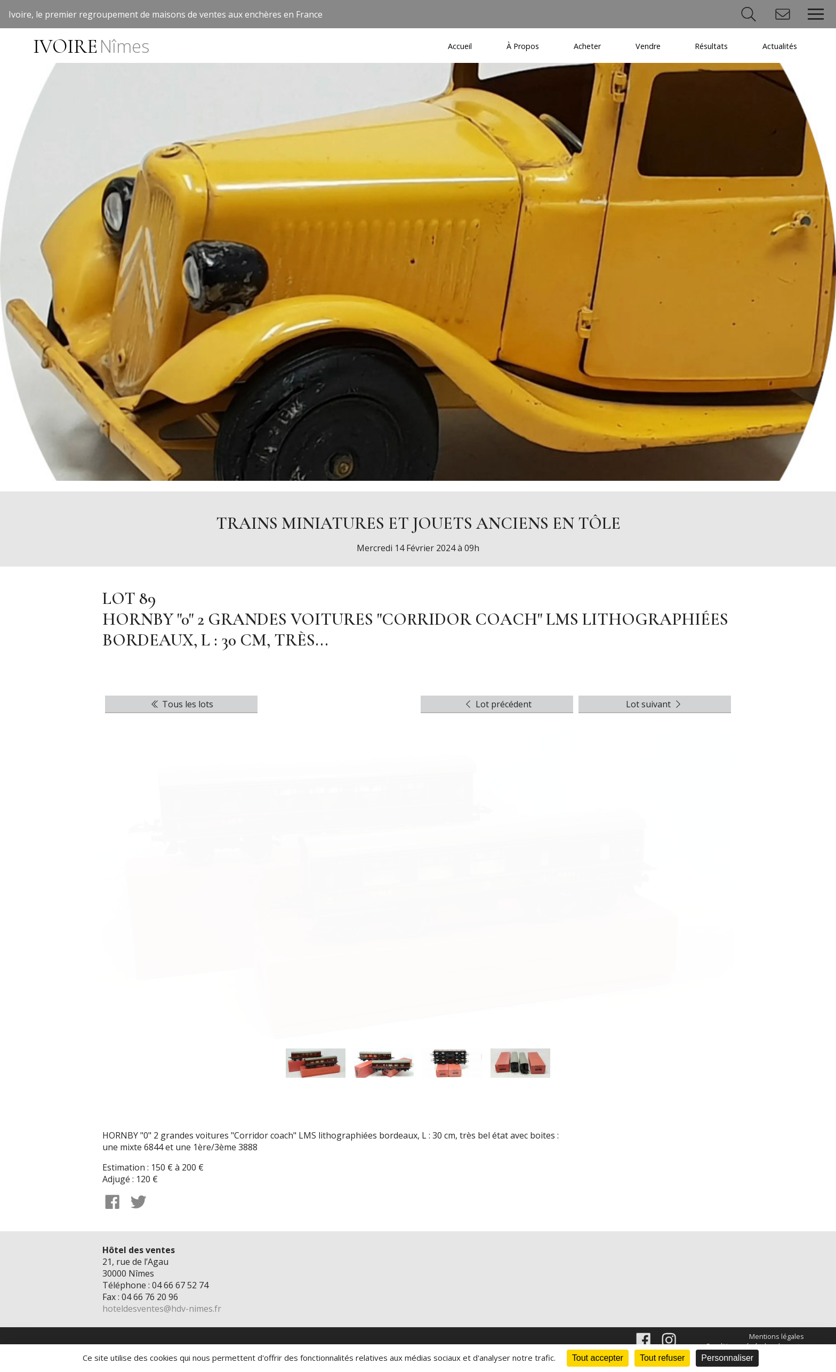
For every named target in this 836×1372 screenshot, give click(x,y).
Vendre (648, 46)
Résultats (711, 46)
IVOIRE (91, 47)
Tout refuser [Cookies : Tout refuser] (662, 1357)
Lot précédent (497, 704)
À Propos (523, 46)
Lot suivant (655, 704)
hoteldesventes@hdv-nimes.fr (161, 1308)
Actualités (779, 46)
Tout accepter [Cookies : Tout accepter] (597, 1357)
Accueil (460, 46)
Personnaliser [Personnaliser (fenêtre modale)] (727, 1357)
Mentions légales (776, 1336)
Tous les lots (181, 704)
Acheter (587, 46)
